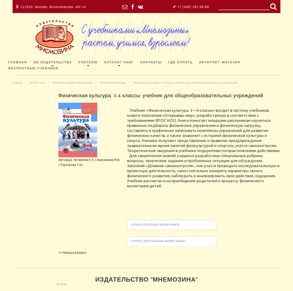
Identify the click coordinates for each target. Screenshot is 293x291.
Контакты (151, 62)
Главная (17, 62)
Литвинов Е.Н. (83, 163)
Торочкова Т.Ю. (71, 168)
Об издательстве (52, 62)
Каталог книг (119, 62)
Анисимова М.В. (108, 163)
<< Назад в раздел (72, 252)
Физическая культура (113, 82)
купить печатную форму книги (155, 228)
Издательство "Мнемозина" (146, 280)
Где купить (180, 62)
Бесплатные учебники (33, 68)
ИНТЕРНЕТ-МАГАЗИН (220, 62)
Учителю (88, 62)
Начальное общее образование (72, 82)
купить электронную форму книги (158, 244)
